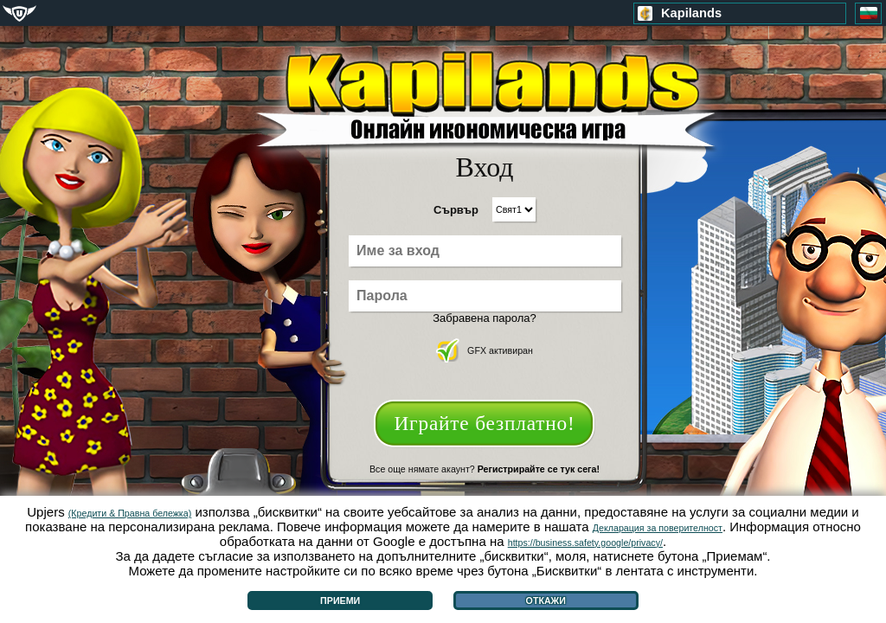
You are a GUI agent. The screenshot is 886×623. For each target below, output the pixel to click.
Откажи (546, 600)
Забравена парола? (484, 318)
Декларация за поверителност (657, 528)
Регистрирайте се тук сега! (539, 469)
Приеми (340, 600)
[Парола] (485, 296)
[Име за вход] (485, 251)
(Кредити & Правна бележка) (129, 513)
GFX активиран (484, 350)
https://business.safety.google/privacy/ (585, 542)
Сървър (455, 209)
